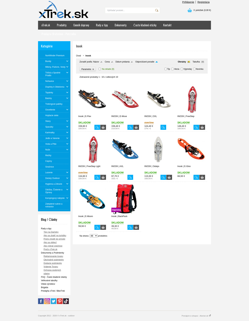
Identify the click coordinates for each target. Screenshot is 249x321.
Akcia (176, 69)
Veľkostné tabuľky (49, 280)
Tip (168, 69)
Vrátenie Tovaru (51, 266)
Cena (107, 62)
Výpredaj (187, 69)
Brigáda (44, 287)
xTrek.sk (46, 25)
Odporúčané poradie (144, 62)
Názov (96, 62)
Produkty (61, 25)
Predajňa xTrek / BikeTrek (53, 291)
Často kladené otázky (144, 25)
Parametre (87, 69)
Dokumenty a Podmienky (52, 253)
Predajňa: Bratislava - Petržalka (59, 34)
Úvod (78, 56)
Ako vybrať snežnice (53, 246)
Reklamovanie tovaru (53, 256)
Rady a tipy (102, 25)
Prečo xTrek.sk (50, 249)
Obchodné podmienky (54, 260)
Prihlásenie (188, 2)
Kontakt (167, 25)
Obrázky (182, 62)
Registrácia (203, 2)
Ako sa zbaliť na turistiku (55, 235)
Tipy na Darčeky (51, 232)
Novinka (199, 69)
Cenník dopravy (81, 25)
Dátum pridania (123, 62)
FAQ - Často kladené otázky (54, 277)
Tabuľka (196, 62)
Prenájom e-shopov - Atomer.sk (196, 316)
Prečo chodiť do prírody (54, 239)
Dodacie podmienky (53, 263)
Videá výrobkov (48, 284)
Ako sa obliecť (50, 242)
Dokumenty (120, 25)
